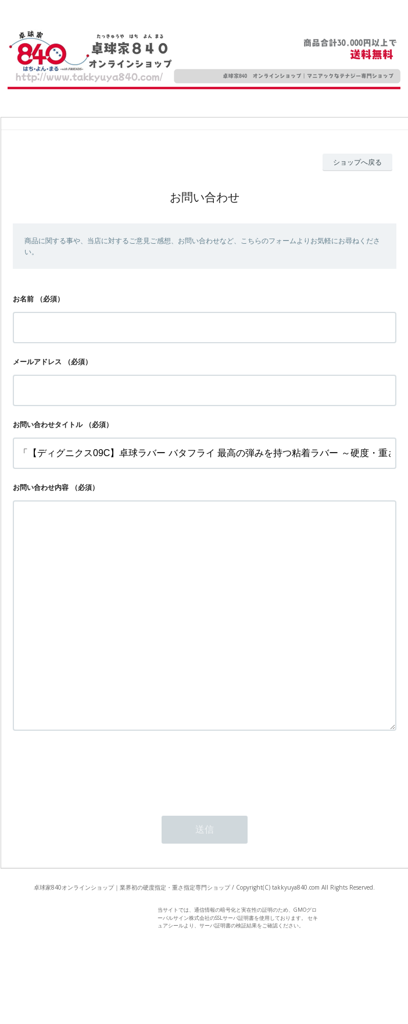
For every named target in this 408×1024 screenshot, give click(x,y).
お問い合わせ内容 (41, 487)
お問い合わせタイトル (48, 424)
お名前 (23, 299)
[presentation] (101, 816)
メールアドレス (37, 362)
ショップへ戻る (357, 162)
